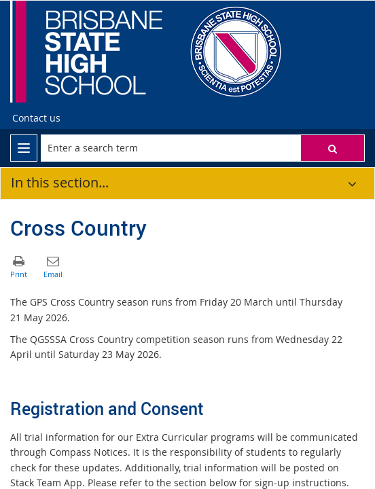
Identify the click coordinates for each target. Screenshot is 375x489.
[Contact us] (36, 118)
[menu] (23, 148)
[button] (332, 148)
